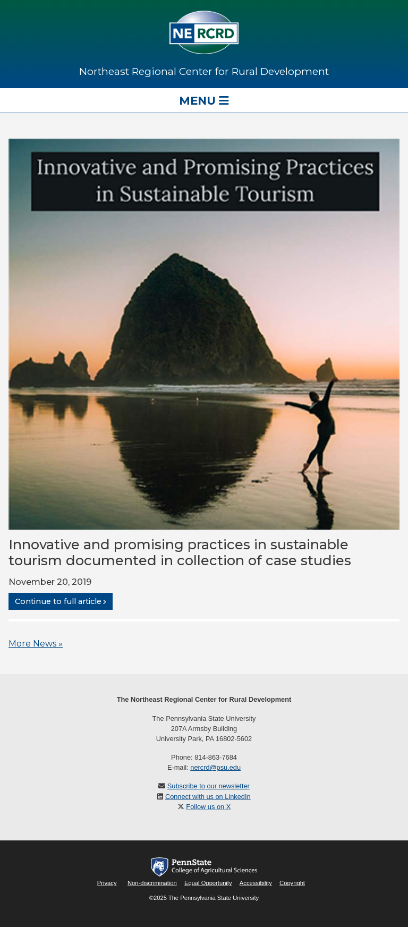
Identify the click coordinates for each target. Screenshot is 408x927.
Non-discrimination (152, 883)
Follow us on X (208, 807)
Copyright (292, 883)
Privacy (107, 883)
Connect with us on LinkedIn (208, 797)
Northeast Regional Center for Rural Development (204, 71)
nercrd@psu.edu (215, 767)
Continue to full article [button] (58, 601)
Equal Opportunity (208, 883)
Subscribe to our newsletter (208, 786)
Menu (204, 100)
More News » (35, 644)
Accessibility (256, 883)
